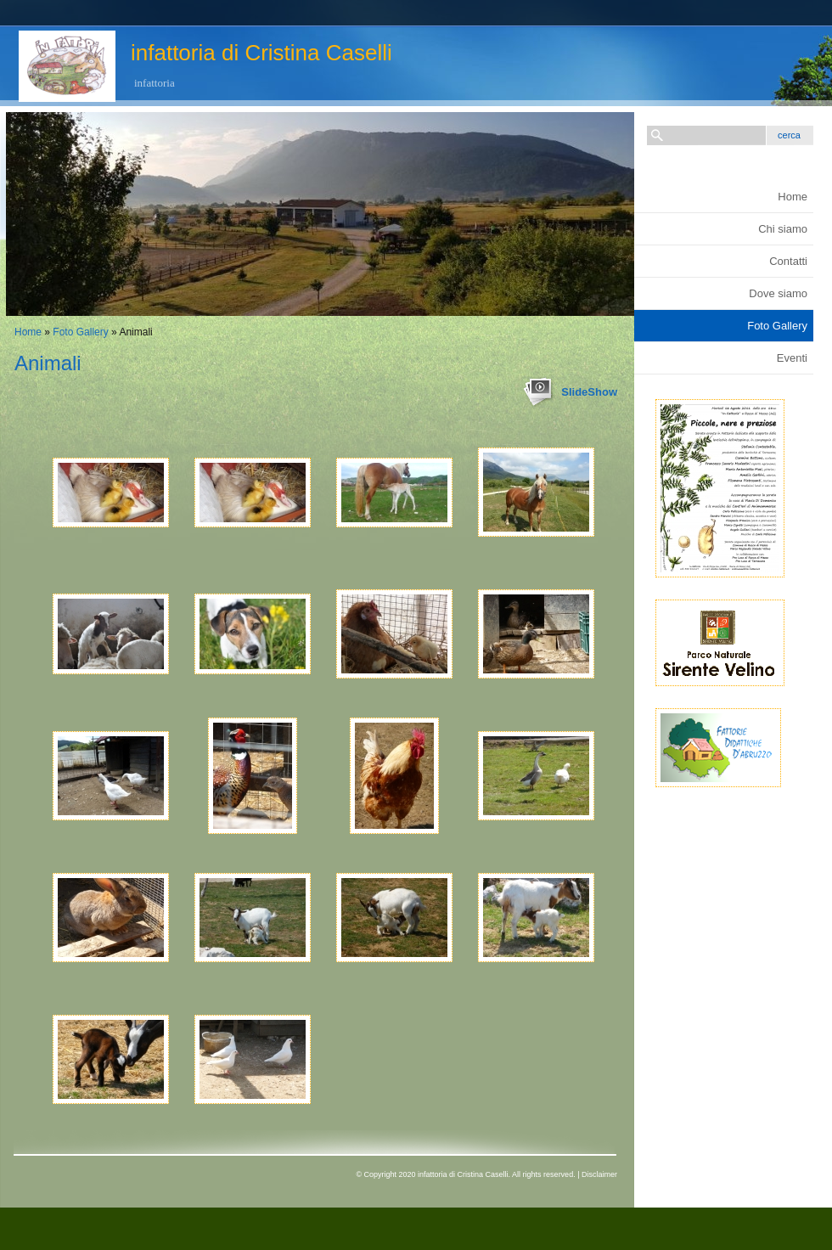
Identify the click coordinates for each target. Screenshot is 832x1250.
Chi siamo (782, 228)
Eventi (792, 358)
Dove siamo (778, 293)
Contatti (788, 261)
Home (28, 332)
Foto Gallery (80, 332)
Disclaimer (599, 1174)
